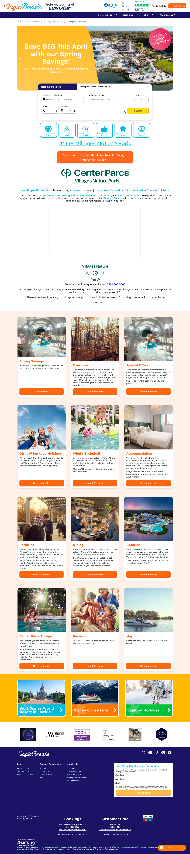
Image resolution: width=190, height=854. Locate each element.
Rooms (139, 95)
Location (133, 545)
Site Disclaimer (23, 771)
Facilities (26, 545)
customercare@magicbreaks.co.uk (115, 829)
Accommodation (96, 95)
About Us (43, 768)
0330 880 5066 (116, 284)
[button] (172, 848)
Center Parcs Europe (35, 636)
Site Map (70, 768)
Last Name (120, 779)
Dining (78, 545)
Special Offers (137, 365)
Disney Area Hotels (53, 22)
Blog (42, 777)
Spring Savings (31, 361)
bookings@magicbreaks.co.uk (73, 829)
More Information (95, 391)
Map (129, 636)
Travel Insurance (74, 774)
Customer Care (46, 774)
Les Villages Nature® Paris (76, 22)
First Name (120, 775)
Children (64, 106)
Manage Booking (177, 6)
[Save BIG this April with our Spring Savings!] (95, 58)
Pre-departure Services (76, 777)
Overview (80, 365)
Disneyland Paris (33, 22)
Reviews (79, 636)
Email (118, 783)
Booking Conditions (25, 774)
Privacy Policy (23, 768)
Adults (45, 106)
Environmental (73, 781)
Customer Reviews (74, 771)
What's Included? (87, 453)
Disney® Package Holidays (40, 453)
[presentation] (145, 803)
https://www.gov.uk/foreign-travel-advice (134, 849)
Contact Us (160, 6)
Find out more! (42, 391)
